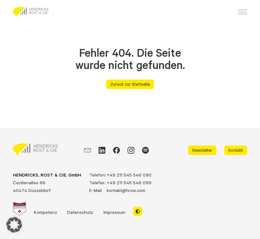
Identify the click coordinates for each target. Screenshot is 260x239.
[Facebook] (116, 150)
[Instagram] (131, 150)
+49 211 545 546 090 (129, 174)
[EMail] (87, 150)
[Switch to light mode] (137, 211)
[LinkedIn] (102, 150)
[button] (14, 225)
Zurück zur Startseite (130, 84)
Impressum (114, 212)
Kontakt (235, 150)
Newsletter (202, 150)
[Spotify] (145, 150)
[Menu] (242, 12)
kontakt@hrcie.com (126, 190)
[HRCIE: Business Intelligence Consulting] (30, 12)
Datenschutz (80, 212)
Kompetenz (45, 212)
